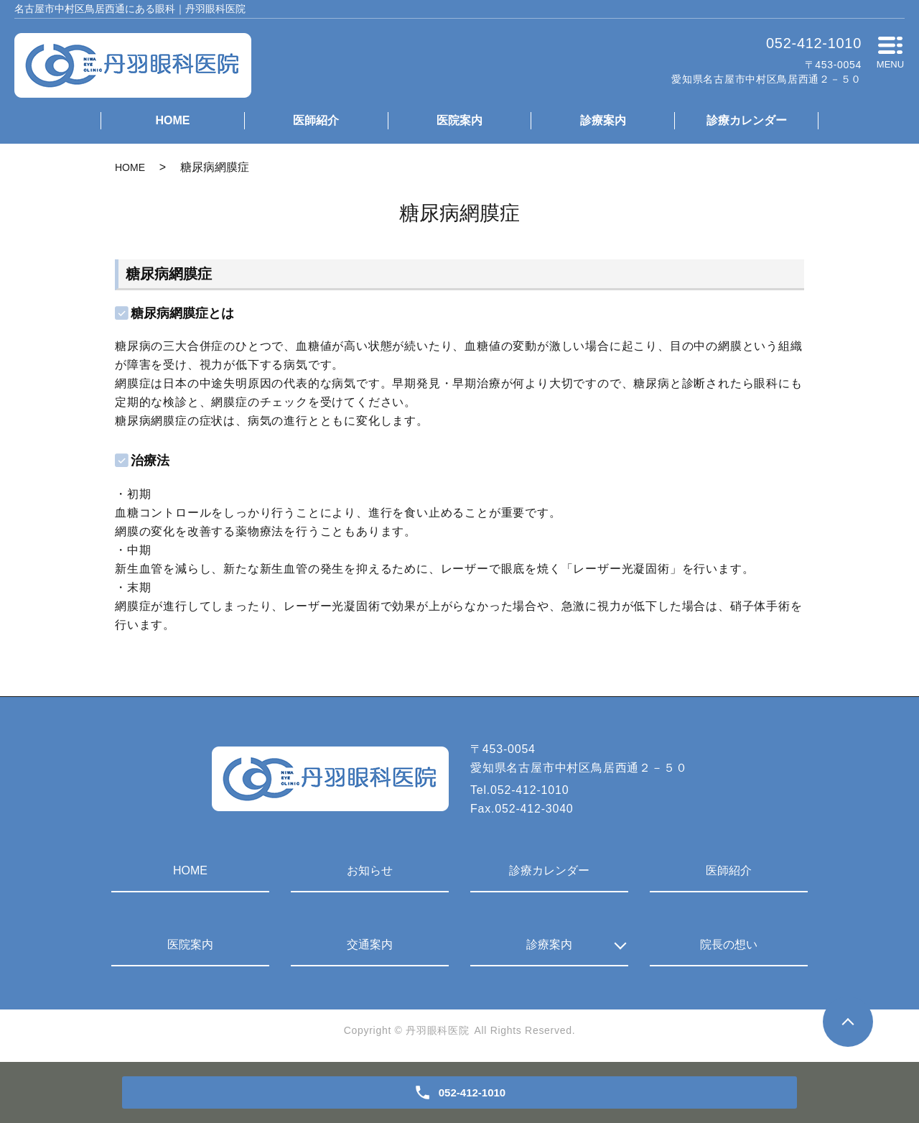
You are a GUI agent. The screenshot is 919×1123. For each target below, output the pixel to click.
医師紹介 (316, 120)
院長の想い (728, 944)
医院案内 (459, 120)
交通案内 (370, 944)
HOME (172, 120)
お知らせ (370, 870)
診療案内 (603, 120)
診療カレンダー (746, 120)
